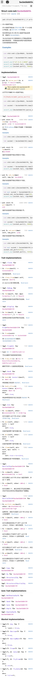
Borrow (13, 631)
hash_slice (9, 386)
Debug (9, 288)
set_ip (11, 175)
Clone (9, 263)
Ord (8, 405)
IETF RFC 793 (16, 30)
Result (13, 82)
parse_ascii (14, 80)
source (13, 14)
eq (6, 472)
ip (3, 149)
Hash (9, 371)
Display (10, 307)
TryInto (16, 669)
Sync (8, 605)
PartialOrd (19, 455)
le (6, 529)
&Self (12, 279)
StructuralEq (12, 577)
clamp (7, 447)
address (9, 127)
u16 (9, 124)
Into (15, 652)
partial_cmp (10, 504)
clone (7, 268)
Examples (6, 47)
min (6, 434)
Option (5, 508)
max (6, 422)
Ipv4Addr (13, 122)
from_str (8, 359)
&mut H (7, 379)
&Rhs (22, 483)
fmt (6, 294)
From (4, 327)
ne (6, 483)
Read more (16, 274)
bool (20, 474)
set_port (12, 230)
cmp (6, 411)
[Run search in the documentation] (15, 5)
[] (18, 14)
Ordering (22, 413)
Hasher (15, 377)
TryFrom (16, 659)
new (3, 122)
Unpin (8, 608)
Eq (7, 574)
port (4, 205)
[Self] (18, 388)
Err (8, 352)
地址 (18, 28)
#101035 (22, 89)
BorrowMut (14, 639)
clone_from (9, 277)
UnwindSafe (11, 612)
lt (6, 517)
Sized (11, 394)
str (18, 359)
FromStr (10, 346)
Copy (8, 568)
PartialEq (6, 466)
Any (11, 624)
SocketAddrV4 (26, 2)
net (14, 11)
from (7, 333)
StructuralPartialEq (15, 583)
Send (8, 601)
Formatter (6, 296)
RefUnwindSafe (12, 595)
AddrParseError (8, 85)
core (10, 11)
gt (6, 542)
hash (7, 377)
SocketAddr (7, 330)
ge (6, 553)
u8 (4, 82)
